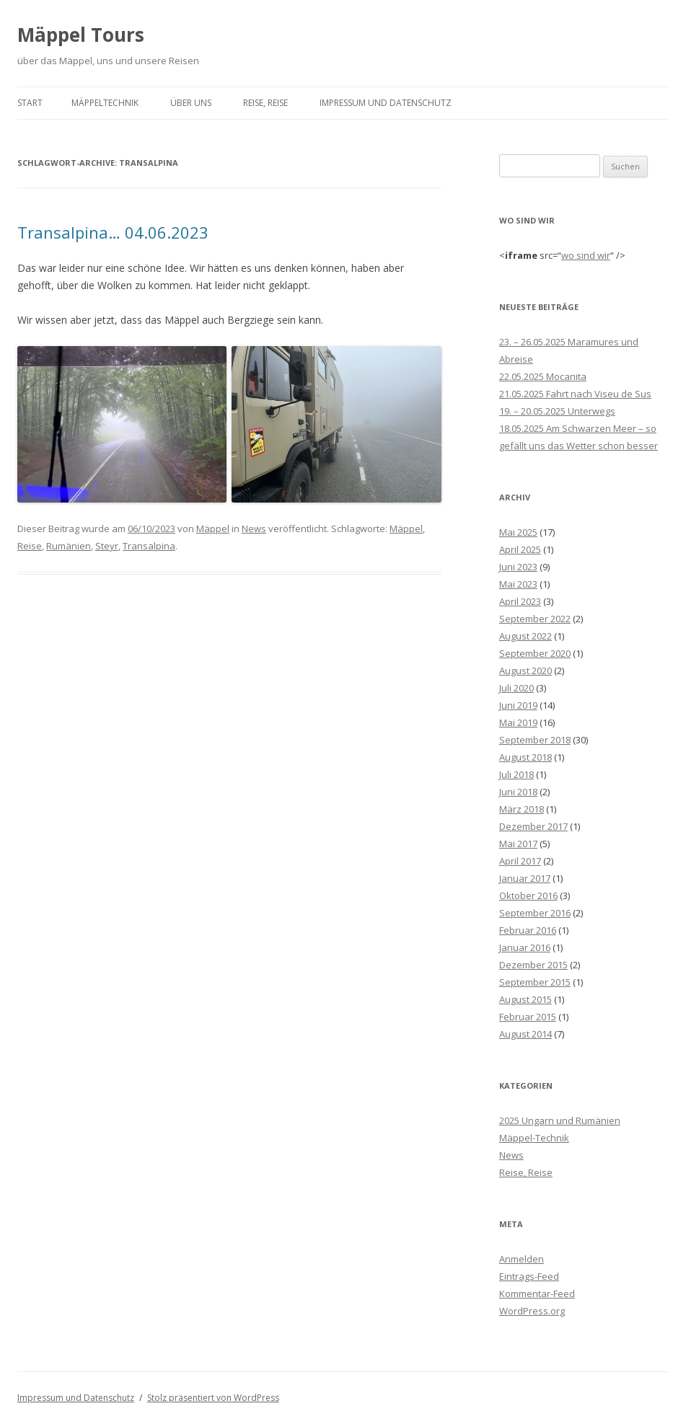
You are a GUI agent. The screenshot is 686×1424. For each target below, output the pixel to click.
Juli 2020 (516, 687)
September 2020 (535, 653)
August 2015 (525, 999)
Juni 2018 (518, 791)
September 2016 (535, 912)
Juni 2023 (518, 566)
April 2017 (520, 860)
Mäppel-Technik (534, 1137)
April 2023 (520, 601)
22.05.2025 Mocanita (542, 376)
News (254, 528)
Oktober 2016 (528, 895)
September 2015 (535, 982)
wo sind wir (585, 255)
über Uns (190, 103)
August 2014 (525, 1033)
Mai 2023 (518, 584)
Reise (29, 545)
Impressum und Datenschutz (386, 103)
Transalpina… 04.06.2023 (112, 232)
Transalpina (149, 545)
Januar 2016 (524, 947)
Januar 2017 (524, 878)
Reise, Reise (265, 103)
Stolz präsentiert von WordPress (213, 1398)
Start (30, 103)
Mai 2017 (518, 843)
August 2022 (525, 635)
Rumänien (68, 545)
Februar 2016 (527, 930)
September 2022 (535, 618)
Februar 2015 (527, 1016)
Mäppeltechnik (104, 103)
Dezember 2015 (533, 964)
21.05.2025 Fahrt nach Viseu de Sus (575, 393)
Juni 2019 (518, 705)
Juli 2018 (516, 774)
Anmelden (521, 1258)
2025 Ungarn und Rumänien (559, 1120)
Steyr (106, 545)
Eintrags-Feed (529, 1276)
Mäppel (212, 528)
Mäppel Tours (80, 35)
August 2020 (525, 670)
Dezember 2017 (533, 826)
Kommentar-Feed (537, 1293)
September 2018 (535, 739)
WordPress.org (532, 1310)
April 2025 (520, 549)
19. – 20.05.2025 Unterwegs (557, 410)
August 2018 (525, 757)
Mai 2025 (518, 532)
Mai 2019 (518, 722)
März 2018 (521, 808)
